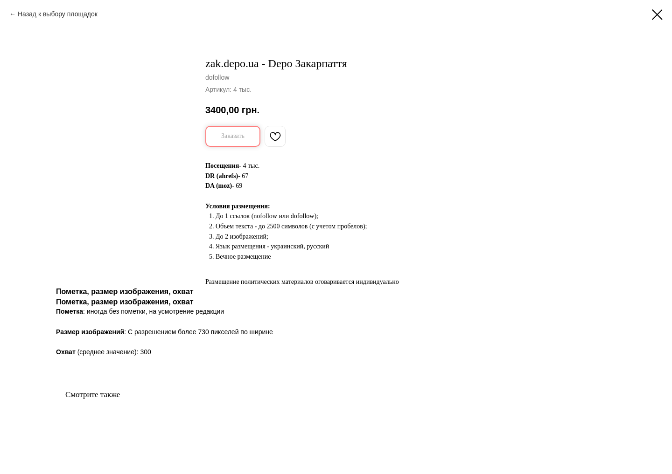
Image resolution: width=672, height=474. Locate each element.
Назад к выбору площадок (58, 14)
